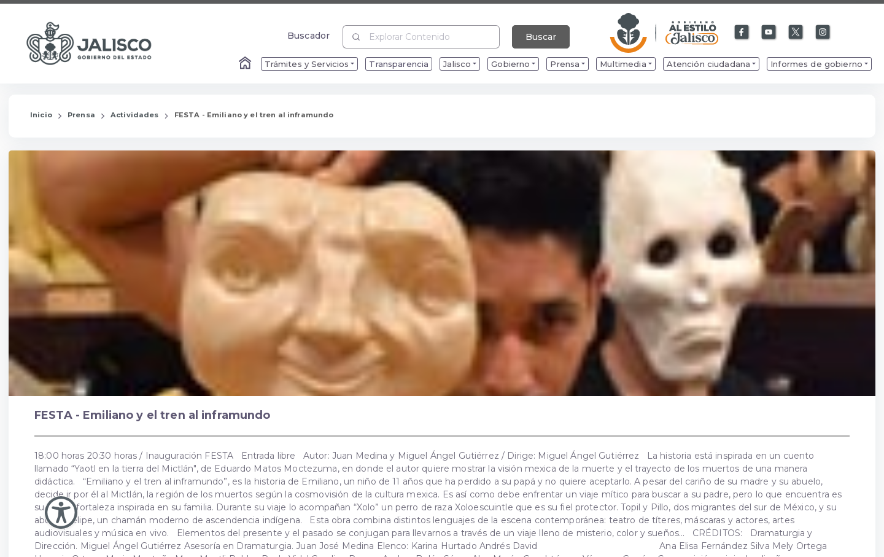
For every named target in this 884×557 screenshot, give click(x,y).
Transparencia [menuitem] (398, 64)
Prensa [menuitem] (565, 64)
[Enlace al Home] (246, 63)
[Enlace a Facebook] (742, 32)
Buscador (308, 35)
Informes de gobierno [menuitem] (816, 64)
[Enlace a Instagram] (823, 32)
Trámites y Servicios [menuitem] (307, 64)
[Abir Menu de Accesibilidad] (61, 512)
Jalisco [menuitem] (457, 64)
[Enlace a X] (796, 32)
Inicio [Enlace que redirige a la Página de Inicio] (41, 115)
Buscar (540, 36)
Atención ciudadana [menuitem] (709, 64)
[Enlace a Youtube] (769, 32)
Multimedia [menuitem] (623, 64)
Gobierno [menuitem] (510, 64)
